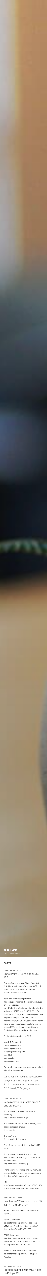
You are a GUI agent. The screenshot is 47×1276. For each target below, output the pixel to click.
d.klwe (10, 950)
